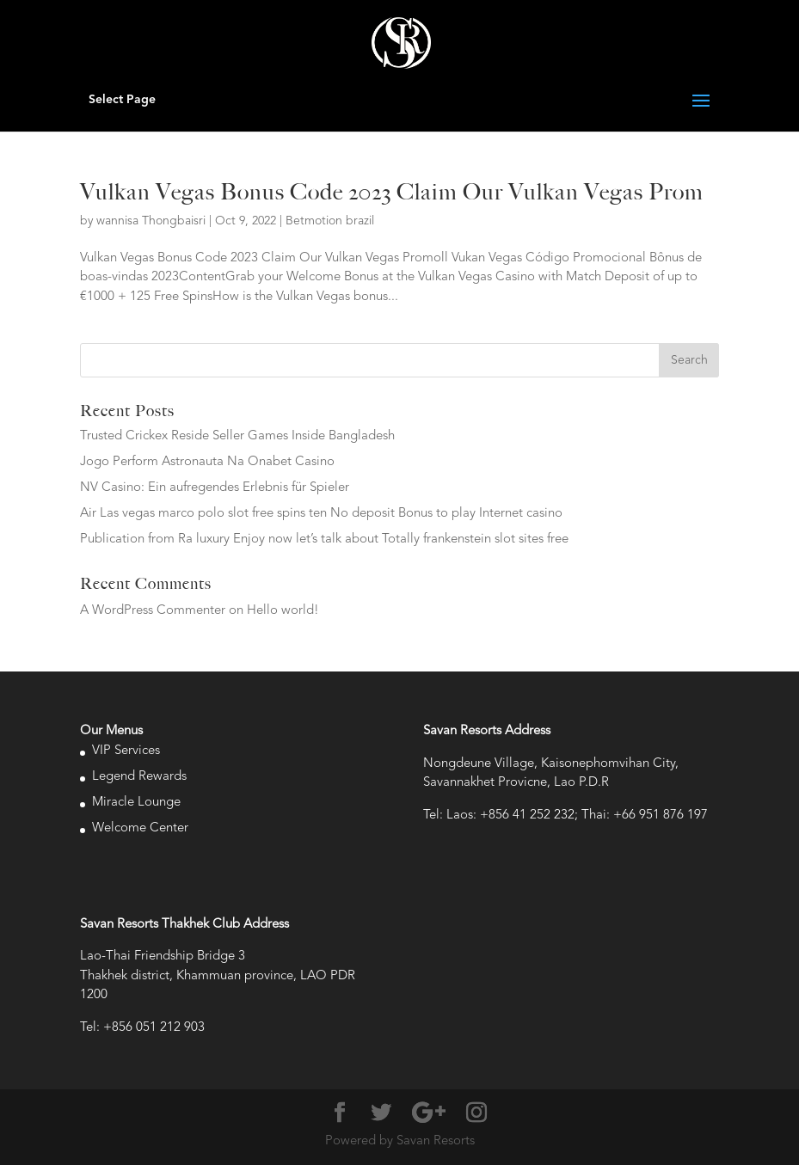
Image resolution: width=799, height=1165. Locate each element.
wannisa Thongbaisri (151, 221)
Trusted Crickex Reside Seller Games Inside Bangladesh (237, 436)
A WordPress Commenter (152, 610)
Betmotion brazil (330, 221)
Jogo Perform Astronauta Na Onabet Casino (207, 462)
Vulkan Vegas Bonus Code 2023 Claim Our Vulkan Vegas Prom (392, 191)
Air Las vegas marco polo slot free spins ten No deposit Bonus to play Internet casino (321, 513)
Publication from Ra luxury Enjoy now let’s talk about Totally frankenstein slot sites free (324, 539)
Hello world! (283, 610)
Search (689, 360)
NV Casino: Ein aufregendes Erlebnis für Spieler (214, 487)
